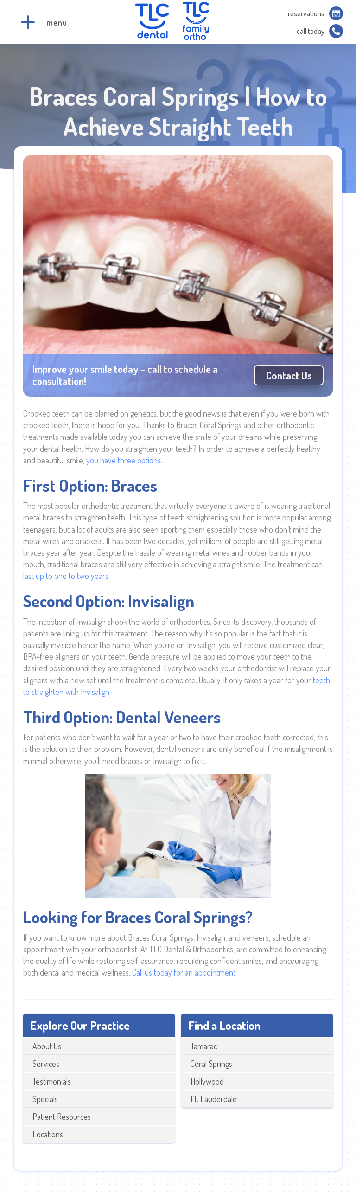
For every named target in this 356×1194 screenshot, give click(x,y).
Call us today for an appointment (183, 972)
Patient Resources (61, 1116)
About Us (46, 1046)
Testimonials (51, 1081)
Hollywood (207, 1081)
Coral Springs (211, 1064)
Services (45, 1064)
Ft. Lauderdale (214, 1099)
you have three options (123, 460)
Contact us (289, 375)
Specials (45, 1099)
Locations (47, 1134)
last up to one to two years (65, 576)
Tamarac (204, 1046)
